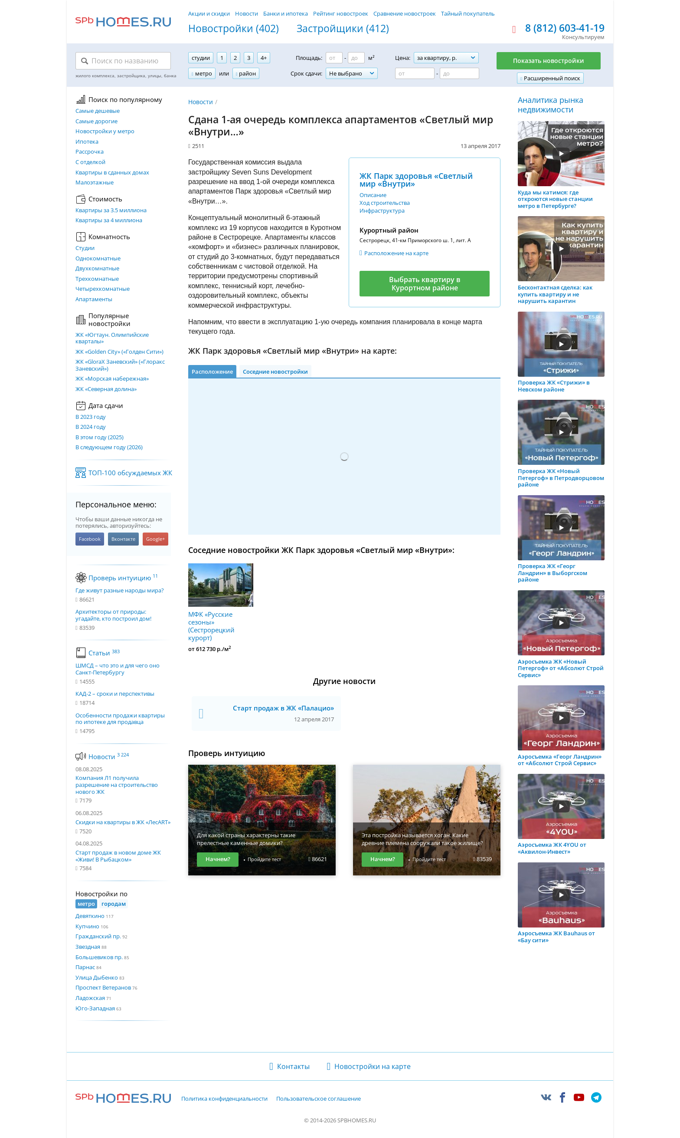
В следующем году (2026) (109, 447)
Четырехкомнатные (102, 289)
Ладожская (90, 998)
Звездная (87, 947)
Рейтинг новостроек (340, 13)
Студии (85, 248)
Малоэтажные (94, 182)
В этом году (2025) (99, 437)
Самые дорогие (96, 121)
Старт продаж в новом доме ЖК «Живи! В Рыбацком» (118, 856)
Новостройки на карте (372, 1066)
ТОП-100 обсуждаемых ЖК (130, 473)
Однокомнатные (98, 258)
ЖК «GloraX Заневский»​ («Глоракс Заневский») (120, 365)
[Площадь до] (356, 57)
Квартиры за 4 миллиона (108, 220)
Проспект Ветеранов (103, 987)
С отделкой (90, 162)
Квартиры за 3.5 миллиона (111, 210)
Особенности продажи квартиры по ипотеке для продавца (120, 719)
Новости (246, 13)
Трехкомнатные (97, 279)
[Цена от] (415, 73)
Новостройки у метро (104, 131)
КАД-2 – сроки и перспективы (114, 694)
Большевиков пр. (99, 957)
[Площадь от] (334, 57)
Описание (373, 195)
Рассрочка (89, 151)
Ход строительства (385, 203)
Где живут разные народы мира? (119, 590)
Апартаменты (93, 299)
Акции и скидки (209, 13)
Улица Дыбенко (96, 977)
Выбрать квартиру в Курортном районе (425, 284)
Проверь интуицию (123, 578)
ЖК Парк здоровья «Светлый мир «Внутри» (416, 180)
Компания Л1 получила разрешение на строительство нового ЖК (116, 784)
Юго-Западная (95, 1008)
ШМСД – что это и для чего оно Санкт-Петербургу (117, 669)
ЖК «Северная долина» (106, 389)
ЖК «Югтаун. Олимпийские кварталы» (112, 338)
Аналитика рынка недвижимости (550, 104)
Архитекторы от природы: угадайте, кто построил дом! (113, 615)
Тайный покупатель (468, 13)
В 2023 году (90, 417)
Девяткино (90, 916)
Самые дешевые (97, 111)
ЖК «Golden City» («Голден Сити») (119, 352)
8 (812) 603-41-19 (565, 28)
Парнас (85, 967)
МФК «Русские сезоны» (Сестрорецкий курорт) (220, 602)
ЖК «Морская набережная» (112, 378)
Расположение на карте (396, 253)
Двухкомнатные (97, 268)
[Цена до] (459, 73)
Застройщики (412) (343, 29)
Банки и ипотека (285, 13)
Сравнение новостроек (404, 13)
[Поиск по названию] (123, 60)
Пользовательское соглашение (318, 1098)
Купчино (87, 926)
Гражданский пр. (98, 936)
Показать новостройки (548, 60)
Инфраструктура (382, 210)
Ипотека (86, 141)
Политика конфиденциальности (224, 1098)
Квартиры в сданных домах (112, 172)
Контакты (293, 1066)
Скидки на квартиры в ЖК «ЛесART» (122, 822)
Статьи (104, 653)
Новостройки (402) (233, 29)
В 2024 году (90, 427)
